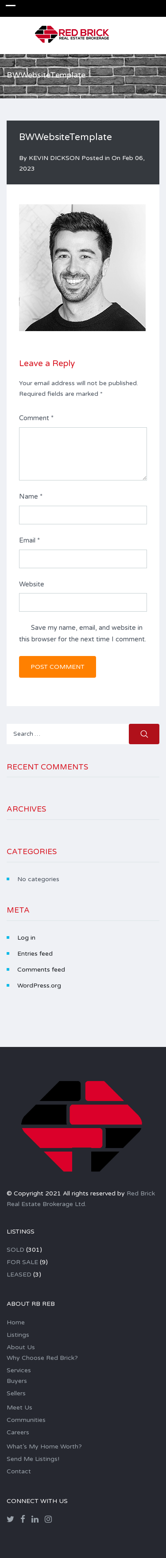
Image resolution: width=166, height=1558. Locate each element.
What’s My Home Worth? (44, 1446)
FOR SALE (22, 1262)
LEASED (19, 1274)
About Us (21, 1347)
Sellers (16, 1393)
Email (29, 540)
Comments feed (41, 969)
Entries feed (35, 953)
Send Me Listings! (33, 1459)
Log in (26, 937)
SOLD (15, 1249)
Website (31, 584)
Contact (19, 1471)
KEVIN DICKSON (54, 158)
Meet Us (19, 1407)
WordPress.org (39, 985)
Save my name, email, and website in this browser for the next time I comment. (82, 633)
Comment (36, 418)
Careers (18, 1432)
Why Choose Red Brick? (42, 1358)
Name (30, 496)
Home (16, 1322)
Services (19, 1370)
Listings (18, 1335)
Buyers (17, 1381)
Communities (26, 1420)
